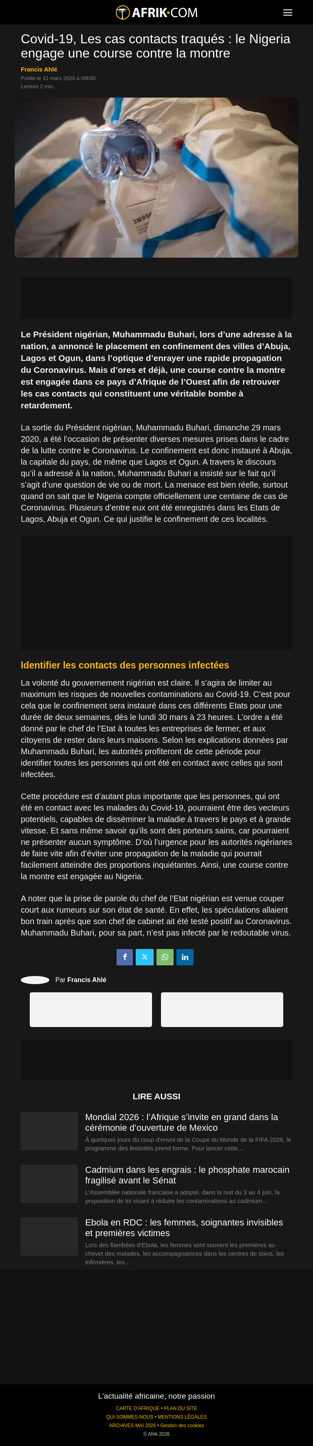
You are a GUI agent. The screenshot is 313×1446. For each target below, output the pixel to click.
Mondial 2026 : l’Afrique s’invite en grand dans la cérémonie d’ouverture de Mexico (181, 1122)
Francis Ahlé (39, 69)
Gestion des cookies (182, 1425)
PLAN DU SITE (180, 1408)
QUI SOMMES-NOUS (130, 1417)
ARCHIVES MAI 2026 (132, 1425)
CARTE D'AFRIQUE (137, 1408)
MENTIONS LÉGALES (182, 1417)
